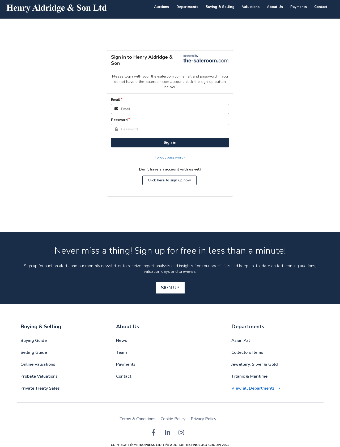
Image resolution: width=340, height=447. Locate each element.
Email (115, 99)
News (121, 340)
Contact (320, 7)
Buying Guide (33, 340)
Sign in (170, 142)
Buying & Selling (220, 7)
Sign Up (170, 287)
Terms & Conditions (137, 419)
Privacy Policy (203, 419)
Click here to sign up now (169, 180)
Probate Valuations (39, 376)
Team (121, 352)
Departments (187, 7)
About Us (275, 7)
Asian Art (240, 340)
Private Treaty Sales (40, 388)
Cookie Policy (173, 419)
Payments (298, 7)
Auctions (161, 7)
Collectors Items (247, 352)
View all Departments (253, 388)
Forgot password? (170, 157)
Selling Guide (33, 352)
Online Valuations (37, 364)
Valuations (251, 7)
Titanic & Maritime (249, 376)
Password (119, 120)
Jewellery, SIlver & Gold (254, 364)
